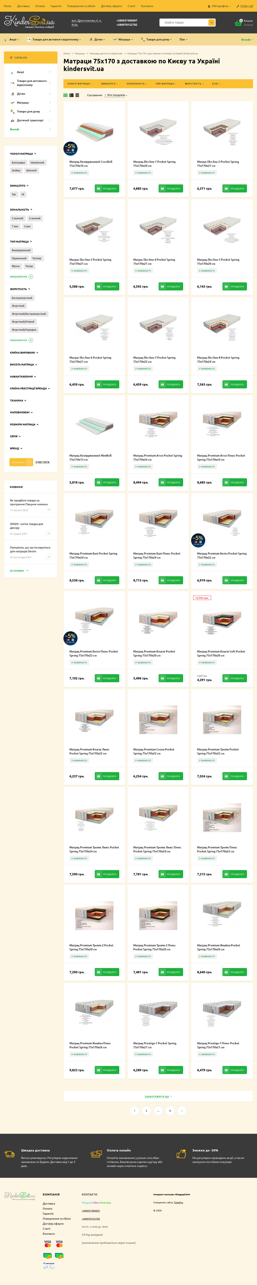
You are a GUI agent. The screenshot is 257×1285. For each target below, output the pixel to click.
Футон (16, 266)
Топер (29, 266)
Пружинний (19, 258)
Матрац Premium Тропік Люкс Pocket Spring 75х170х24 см (94, 849)
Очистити (42, 462)
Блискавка (18, 162)
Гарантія (56, 6)
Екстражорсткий (22, 297)
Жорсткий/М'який (23, 321)
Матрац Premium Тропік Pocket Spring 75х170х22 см (218, 751)
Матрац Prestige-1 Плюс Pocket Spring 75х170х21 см (218, 1045)
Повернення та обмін (81, 6)
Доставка (23, 6)
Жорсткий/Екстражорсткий (29, 313)
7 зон (15, 226)
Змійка (16, 170)
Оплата (40, 6)
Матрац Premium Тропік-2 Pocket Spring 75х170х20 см (91, 947)
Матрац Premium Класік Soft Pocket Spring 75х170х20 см (221, 653)
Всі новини (19, 570)
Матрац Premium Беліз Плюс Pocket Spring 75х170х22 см (93, 653)
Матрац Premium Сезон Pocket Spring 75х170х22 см (153, 751)
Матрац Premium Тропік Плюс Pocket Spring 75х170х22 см (217, 849)
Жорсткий (18, 305)
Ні (23, 194)
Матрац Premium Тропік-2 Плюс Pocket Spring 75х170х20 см (154, 947)
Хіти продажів (114, 95)
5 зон (27, 226)
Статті (131, 6)
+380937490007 (126, 20)
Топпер (36, 258)
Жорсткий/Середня (24, 329)
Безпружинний (21, 250)
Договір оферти (111, 6)
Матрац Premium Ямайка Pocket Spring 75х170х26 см (218, 947)
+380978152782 (126, 24)
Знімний (31, 170)
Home (7, 6)
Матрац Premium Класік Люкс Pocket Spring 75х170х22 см (89, 751)
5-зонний (35, 218)
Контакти (147, 6)
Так (14, 194)
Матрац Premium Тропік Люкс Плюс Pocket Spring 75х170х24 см (157, 849)
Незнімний (37, 162)
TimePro (178, 1202)
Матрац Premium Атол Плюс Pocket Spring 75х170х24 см (221, 457)
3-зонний (17, 218)
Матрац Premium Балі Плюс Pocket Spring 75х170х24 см (156, 555)
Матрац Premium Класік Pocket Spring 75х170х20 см (154, 653)
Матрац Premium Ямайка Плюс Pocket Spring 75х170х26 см (90, 1045)
